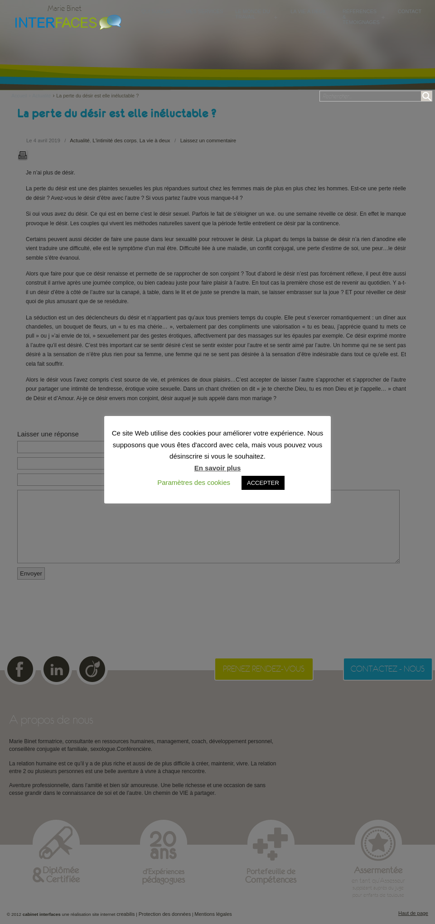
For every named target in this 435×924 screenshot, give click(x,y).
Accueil (21, 95)
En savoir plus (217, 468)
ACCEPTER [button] (263, 482)
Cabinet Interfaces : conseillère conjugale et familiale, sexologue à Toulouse (66, 21)
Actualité (41, 95)
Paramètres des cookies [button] (193, 482)
